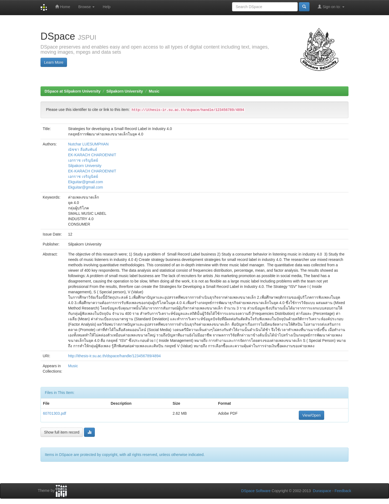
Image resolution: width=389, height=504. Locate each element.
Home (62, 6)
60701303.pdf (54, 413)
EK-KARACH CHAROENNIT (92, 155)
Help (106, 7)
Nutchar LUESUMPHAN (88, 144)
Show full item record (61, 432)
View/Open (311, 415)
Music (154, 91)
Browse (86, 7)
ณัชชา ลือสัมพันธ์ (82, 149)
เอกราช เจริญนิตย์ (83, 160)
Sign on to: (331, 6)
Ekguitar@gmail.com (85, 182)
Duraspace (322, 491)
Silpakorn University (124, 91)
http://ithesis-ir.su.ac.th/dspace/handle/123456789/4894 (114, 356)
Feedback (343, 491)
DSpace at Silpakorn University (72, 91)
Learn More (53, 62)
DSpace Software (256, 491)
